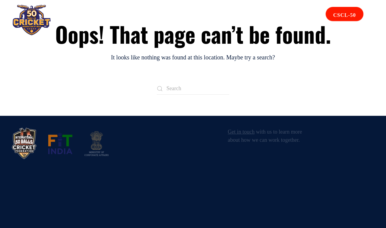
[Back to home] (31, 20)
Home (65, 20)
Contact (261, 20)
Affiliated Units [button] (169, 20)
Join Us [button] (295, 20)
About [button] (92, 20)
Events (122, 20)
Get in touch (241, 132)
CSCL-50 (344, 15)
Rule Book (222, 20)
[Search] (193, 89)
